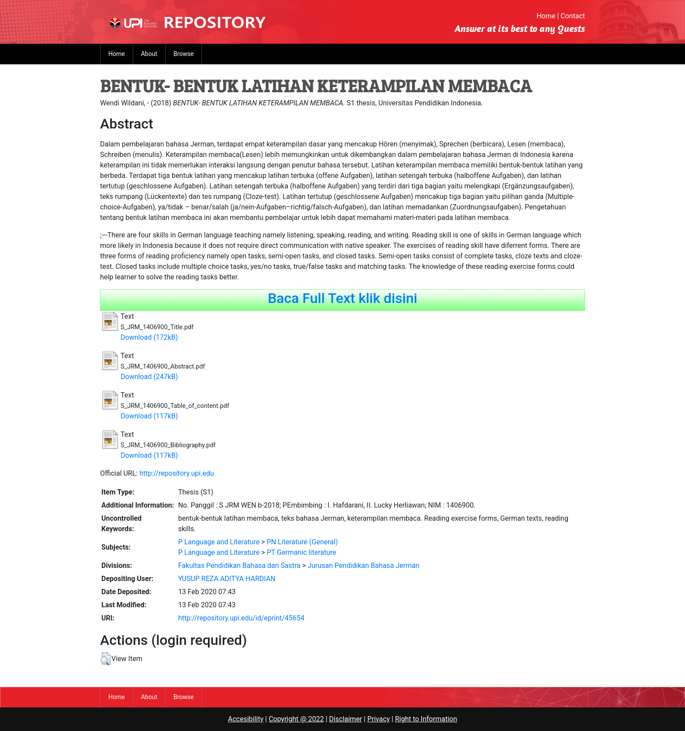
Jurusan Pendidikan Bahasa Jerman (363, 565)
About (149, 53)
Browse (183, 53)
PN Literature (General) (302, 542)
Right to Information (426, 719)
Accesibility (245, 719)
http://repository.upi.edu (176, 473)
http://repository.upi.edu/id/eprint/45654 (241, 618)
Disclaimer (345, 719)
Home (545, 16)
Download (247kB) (149, 376)
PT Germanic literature (301, 552)
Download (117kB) (149, 416)
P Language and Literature (219, 542)
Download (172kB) (149, 337)
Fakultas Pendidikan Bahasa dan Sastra (239, 565)
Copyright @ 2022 (296, 719)
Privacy (378, 719)
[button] (105, 658)
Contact (572, 16)
